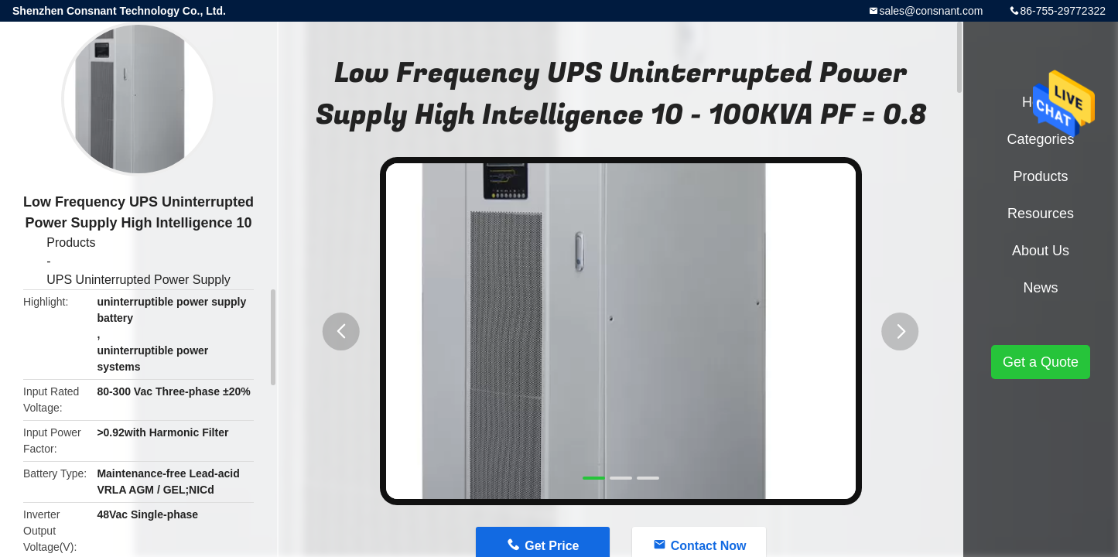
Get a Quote (1041, 362)
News (1040, 288)
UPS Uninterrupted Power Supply (138, 279)
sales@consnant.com (931, 11)
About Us (1040, 250)
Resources (1040, 213)
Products (70, 242)
